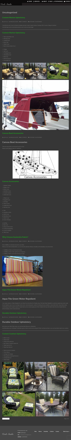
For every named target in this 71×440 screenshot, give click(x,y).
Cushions (52, 428)
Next (8, 416)
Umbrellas (46, 428)
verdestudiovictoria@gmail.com (25, 432)
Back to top (66, 428)
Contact (57, 428)
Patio (35, 428)
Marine (40, 428)
